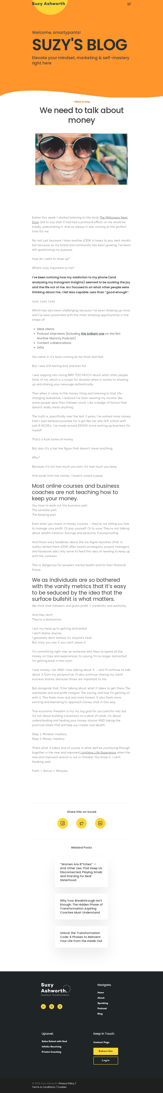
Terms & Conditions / (44, 1087)
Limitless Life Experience (98, 752)
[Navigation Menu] (129, 4)
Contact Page (101, 1042)
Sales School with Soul (54, 1041)
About (101, 998)
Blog (100, 1014)
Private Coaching (51, 1052)
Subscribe (106, 1051)
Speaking (103, 1003)
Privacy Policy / (67, 1083)
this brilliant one (92, 334)
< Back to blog (81, 102)
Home (101, 993)
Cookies (61, 1087)
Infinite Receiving (51, 1047)
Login (106, 1060)
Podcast (102, 1009)
